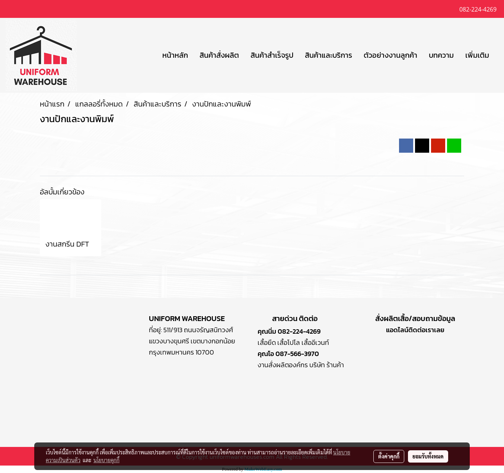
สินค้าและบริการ (328, 55)
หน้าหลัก (175, 55)
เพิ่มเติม (477, 55)
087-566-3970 (297, 354)
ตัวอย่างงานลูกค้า (390, 55)
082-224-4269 (299, 331)
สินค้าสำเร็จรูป (272, 55)
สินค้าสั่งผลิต (219, 55)
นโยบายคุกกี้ (106, 460)
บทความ (441, 55)
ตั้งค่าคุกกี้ (388, 456)
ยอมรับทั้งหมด (428, 456)
